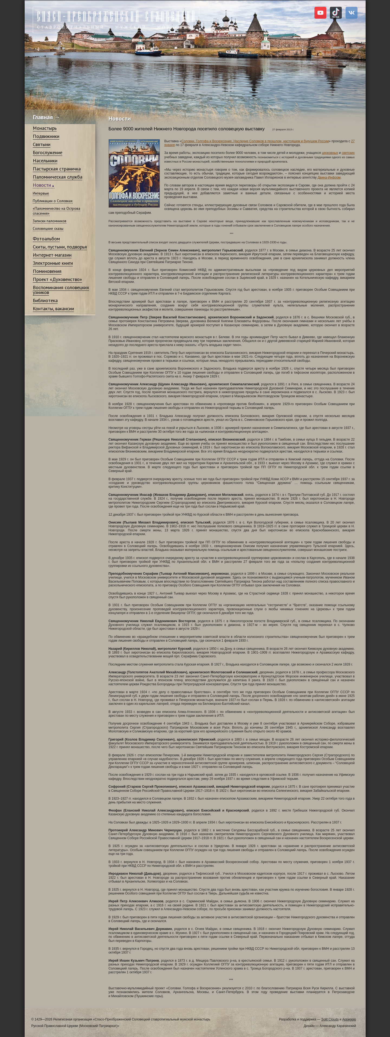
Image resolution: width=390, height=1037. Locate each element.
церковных (330, 153)
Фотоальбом (46, 238)
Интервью (41, 193)
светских (348, 153)
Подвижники (46, 136)
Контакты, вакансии (53, 308)
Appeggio (349, 1019)
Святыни (41, 144)
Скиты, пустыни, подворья (60, 247)
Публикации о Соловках (53, 200)
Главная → (46, 117)
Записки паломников (49, 220)
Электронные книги (53, 263)
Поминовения (47, 271)
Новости (42, 185)
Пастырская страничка (57, 169)
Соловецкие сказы (48, 228)
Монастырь (45, 128)
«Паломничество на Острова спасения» (56, 211)
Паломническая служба (57, 177)
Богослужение (47, 152)
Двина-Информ (328, 177)
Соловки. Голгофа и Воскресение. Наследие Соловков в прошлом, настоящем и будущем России (255, 141)
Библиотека (45, 300)
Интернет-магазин (52, 255)
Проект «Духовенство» (57, 279)
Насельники (45, 160)
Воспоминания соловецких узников (61, 289)
